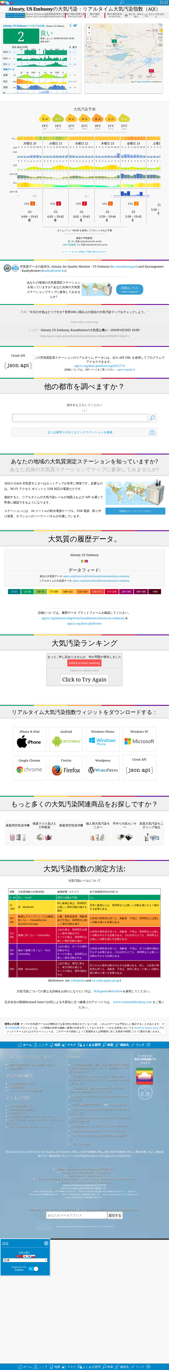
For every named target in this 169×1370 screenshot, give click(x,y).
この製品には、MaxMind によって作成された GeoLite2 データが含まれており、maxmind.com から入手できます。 (99, 1219)
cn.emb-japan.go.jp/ (106, 1120)
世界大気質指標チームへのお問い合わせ (31, 1203)
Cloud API (139, 813)
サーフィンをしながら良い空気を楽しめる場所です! (98, 1276)
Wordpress (103, 814)
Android (66, 785)
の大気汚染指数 (24, 25)
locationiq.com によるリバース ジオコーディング (100, 1265)
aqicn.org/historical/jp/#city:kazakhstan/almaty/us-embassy (83, 618)
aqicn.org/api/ (125, 369)
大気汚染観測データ (20, 1245)
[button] (151, 72)
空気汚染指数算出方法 (21, 1248)
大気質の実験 (16, 1226)
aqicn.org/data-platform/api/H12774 (99, 366)
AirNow (117, 1130)
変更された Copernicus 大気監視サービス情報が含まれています (99, 1250)
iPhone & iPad (29, 785)
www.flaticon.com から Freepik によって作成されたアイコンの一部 (99, 1258)
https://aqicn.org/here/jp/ (84, 321)
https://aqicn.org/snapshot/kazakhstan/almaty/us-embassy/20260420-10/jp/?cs (84, 336)
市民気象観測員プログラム (87, 1243)
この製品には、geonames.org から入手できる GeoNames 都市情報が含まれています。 (96, 1229)
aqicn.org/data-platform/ (84, 623)
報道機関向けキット (20, 1207)
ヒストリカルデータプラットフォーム (30, 1266)
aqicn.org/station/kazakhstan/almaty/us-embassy (101, 580)
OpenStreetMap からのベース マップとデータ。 (99, 1270)
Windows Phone (103, 785)
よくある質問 (17, 1237)
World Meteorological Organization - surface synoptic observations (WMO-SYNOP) (85, 1318)
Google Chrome (29, 814)
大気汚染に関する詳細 (21, 1222)
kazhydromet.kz (54, 271)
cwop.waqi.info (117, 1243)
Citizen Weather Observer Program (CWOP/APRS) (85, 1308)
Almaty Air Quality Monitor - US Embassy (85, 1311)
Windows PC (139, 785)
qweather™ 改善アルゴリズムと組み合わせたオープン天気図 (98, 1237)
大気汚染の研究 (19, 1215)
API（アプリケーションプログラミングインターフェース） (34, 1260)
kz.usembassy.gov (124, 266)
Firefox (66, 814)
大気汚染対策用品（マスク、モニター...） (32, 1255)
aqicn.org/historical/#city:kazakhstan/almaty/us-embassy (96, 576)
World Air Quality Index (146, 1167)
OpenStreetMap (144, 82)
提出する (115, 1354)
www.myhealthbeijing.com (132, 1141)
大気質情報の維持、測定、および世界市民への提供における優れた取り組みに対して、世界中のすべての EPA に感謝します (99, 1207)
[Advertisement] (84, 655)
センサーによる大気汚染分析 (25, 1229)
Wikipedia (101, 1130)
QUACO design (80, 1283)
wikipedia (78, 1120)
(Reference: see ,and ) (84, 1075)
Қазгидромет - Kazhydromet (85, 1314)
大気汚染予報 (16, 1252)
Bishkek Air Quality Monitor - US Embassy (85, 1321)
